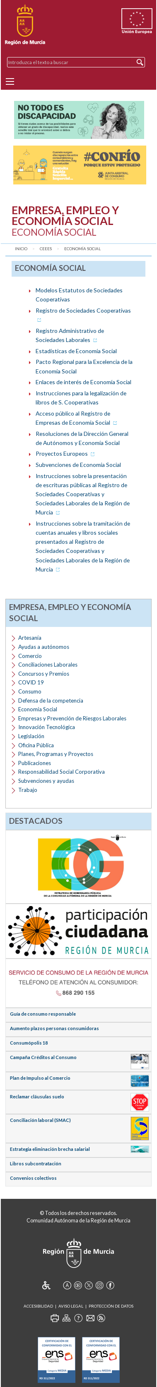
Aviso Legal (70, 1306)
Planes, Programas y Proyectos (55, 754)
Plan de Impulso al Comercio (40, 1078)
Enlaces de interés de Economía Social (83, 381)
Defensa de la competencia (50, 700)
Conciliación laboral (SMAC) (40, 1120)
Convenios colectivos (33, 1178)
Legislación (31, 736)
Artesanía (29, 637)
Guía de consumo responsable (43, 1013)
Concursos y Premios (43, 673)
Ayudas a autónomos (43, 646)
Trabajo (27, 790)
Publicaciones (34, 763)
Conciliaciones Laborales (47, 664)
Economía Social (82, 248)
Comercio (30, 656)
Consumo (29, 691)
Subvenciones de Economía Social (78, 464)
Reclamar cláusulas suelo (37, 1096)
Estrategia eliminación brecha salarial (50, 1149)
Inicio (21, 248)
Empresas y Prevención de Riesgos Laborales (72, 718)
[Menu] (10, 81)
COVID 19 (31, 682)
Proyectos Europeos (66, 453)
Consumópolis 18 (29, 1042)
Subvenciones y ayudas (46, 780)
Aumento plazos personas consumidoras (54, 1028)
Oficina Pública (36, 745)
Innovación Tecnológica (46, 727)
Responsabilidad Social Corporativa (61, 771)
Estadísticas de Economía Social (76, 350)
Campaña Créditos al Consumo (43, 1057)
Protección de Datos (111, 1306)
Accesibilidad (38, 1306)
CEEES (46, 248)
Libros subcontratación (35, 1163)
